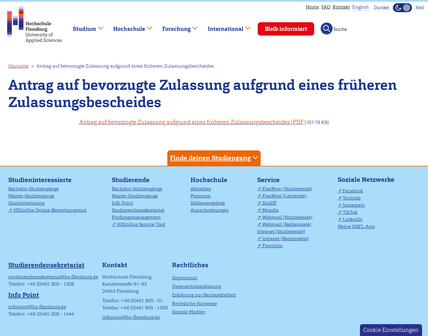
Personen (201, 196)
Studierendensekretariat (138, 210)
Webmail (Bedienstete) (286, 224)
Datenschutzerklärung (196, 286)
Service (268, 180)
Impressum (184, 278)
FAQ (325, 7)
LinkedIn (353, 219)
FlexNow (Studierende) (287, 189)
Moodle (270, 210)
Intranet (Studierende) (281, 231)
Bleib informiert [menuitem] (286, 29)
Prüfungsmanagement (136, 217)
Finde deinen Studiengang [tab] (215, 157)
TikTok (350, 212)
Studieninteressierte (40, 180)
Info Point (122, 203)
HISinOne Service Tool (141, 224)
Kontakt (341, 7)
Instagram (354, 205)
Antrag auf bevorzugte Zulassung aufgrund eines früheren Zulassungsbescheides (184, 122)
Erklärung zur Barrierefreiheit (204, 295)
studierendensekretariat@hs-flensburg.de (53, 277)
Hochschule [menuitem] (128, 26)
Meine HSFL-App (356, 226)
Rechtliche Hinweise (194, 303)
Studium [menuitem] (83, 26)
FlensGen (272, 246)
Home (312, 7)
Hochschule (209, 180)
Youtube (352, 198)
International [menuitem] (225, 26)
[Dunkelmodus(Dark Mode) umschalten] (402, 7)
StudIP (269, 203)
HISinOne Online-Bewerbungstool (49, 210)
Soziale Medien (188, 312)
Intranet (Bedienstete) (285, 238)
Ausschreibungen (210, 210)
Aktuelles (201, 189)
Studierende (131, 180)
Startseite (18, 66)
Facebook (353, 191)
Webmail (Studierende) (287, 217)
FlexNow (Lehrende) (284, 196)
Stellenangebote (208, 203)
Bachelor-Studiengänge (33, 189)
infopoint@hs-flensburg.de (37, 307)
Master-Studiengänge (31, 196)
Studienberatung (26, 203)
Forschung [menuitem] (176, 26)
